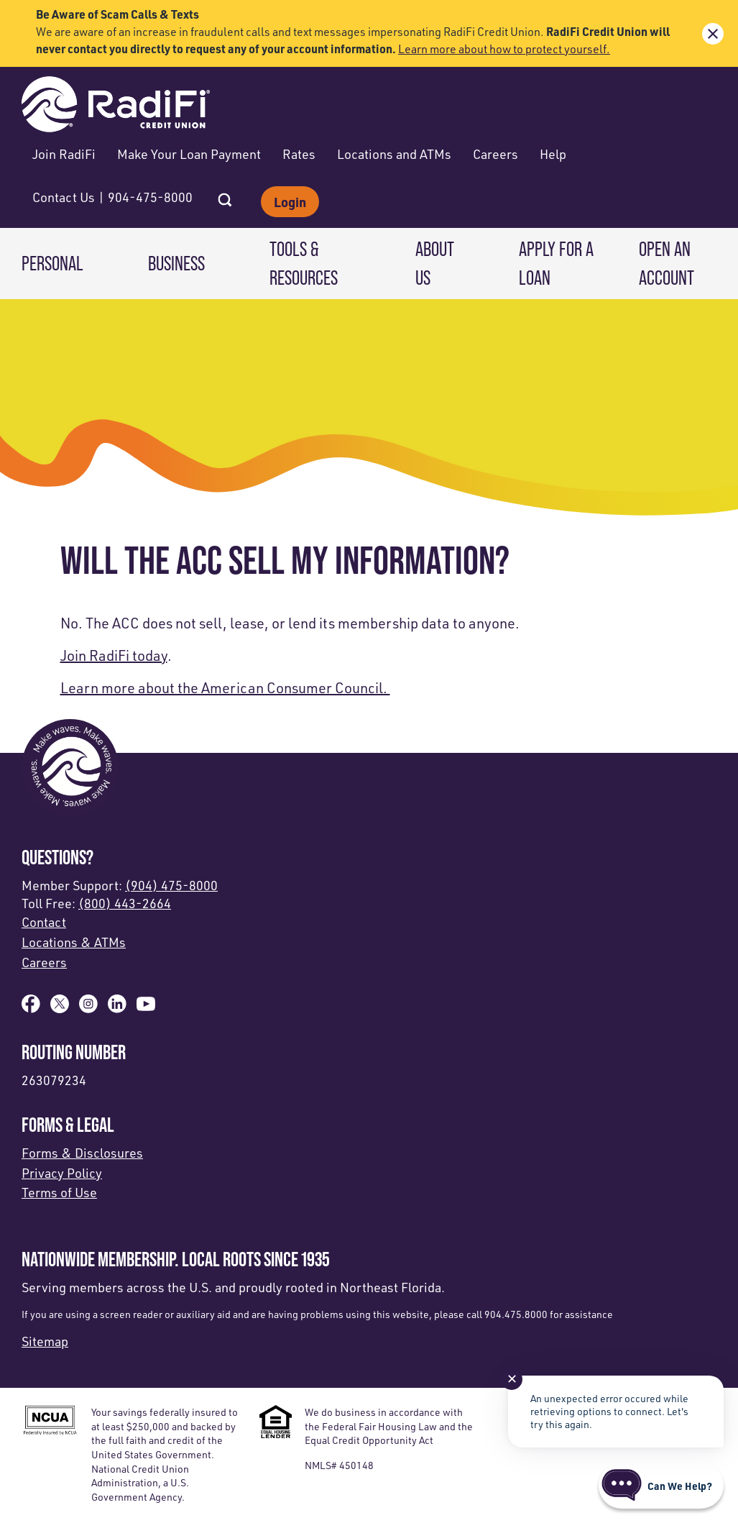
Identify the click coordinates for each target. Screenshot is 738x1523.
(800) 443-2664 (124, 903)
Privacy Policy (62, 1173)
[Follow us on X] (59, 1008)
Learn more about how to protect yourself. (504, 49)
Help (553, 154)
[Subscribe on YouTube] (146, 1008)
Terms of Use (59, 1192)
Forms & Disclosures (82, 1153)
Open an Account (666, 262)
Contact (44, 922)
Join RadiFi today (113, 655)
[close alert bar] (713, 34)
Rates (298, 154)
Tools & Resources (303, 262)
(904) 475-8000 (171, 885)
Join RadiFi (64, 154)
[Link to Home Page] (116, 106)
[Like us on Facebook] (31, 1008)
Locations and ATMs (394, 154)
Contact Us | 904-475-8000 (112, 197)
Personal (52, 263)
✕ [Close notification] (512, 1378)
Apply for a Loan (556, 262)
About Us (434, 262)
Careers (495, 154)
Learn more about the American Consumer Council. (225, 688)
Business (176, 263)
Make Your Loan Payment (189, 154)
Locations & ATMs (74, 942)
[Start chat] (661, 1486)
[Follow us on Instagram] (88, 1008)
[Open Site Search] (225, 195)
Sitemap (45, 1341)
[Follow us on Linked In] (117, 1008)
